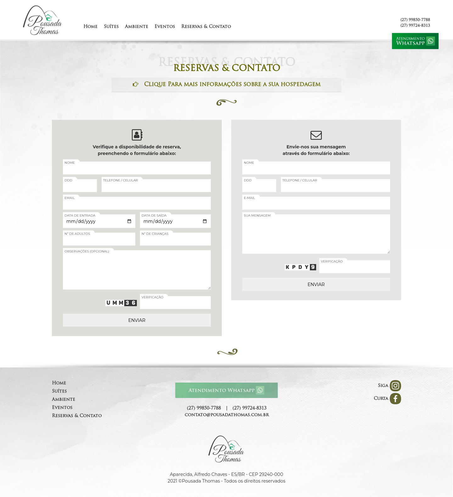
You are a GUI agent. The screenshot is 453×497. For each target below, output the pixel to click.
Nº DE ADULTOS (77, 234)
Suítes (59, 391)
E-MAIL (249, 198)
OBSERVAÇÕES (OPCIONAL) (86, 251)
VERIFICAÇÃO (152, 297)
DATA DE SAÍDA (154, 215)
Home (59, 383)
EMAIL (69, 198)
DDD (68, 180)
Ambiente (63, 399)
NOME (69, 163)
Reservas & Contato (77, 416)
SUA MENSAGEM (257, 215)
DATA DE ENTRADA (79, 215)
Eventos (62, 408)
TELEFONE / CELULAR (120, 180)
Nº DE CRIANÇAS (155, 234)
